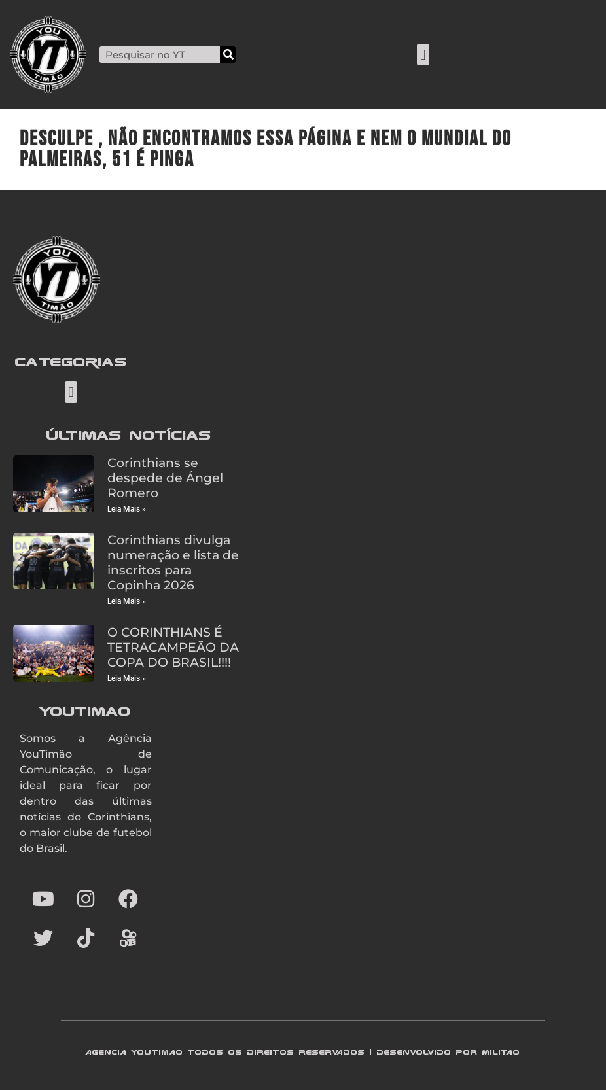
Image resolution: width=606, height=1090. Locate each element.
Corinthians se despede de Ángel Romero (165, 478)
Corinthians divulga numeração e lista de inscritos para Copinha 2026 (173, 562)
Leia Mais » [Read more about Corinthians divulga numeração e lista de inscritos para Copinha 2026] (126, 601)
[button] (423, 54)
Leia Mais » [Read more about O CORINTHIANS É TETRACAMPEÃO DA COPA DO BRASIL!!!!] (126, 678)
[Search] (228, 54)
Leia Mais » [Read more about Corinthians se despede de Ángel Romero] (126, 509)
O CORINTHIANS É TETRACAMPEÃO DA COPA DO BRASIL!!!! (173, 647)
